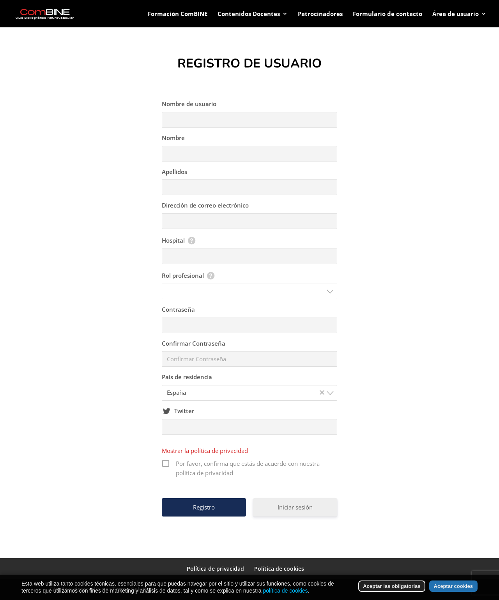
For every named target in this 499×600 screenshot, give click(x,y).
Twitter (184, 411)
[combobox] (249, 291)
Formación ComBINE (177, 14)
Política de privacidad (215, 568)
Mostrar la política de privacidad (205, 450)
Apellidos (174, 172)
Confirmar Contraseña (193, 343)
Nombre (173, 138)
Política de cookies (279, 568)
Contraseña (178, 309)
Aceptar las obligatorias (391, 586)
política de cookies (285, 591)
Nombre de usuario (189, 104)
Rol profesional (183, 275)
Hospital (173, 240)
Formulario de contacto (387, 14)
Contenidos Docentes (249, 14)
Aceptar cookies (453, 586)
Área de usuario (455, 14)
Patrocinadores (320, 14)
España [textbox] (247, 392)
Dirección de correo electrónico (205, 205)
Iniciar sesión (295, 507)
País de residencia (187, 377)
